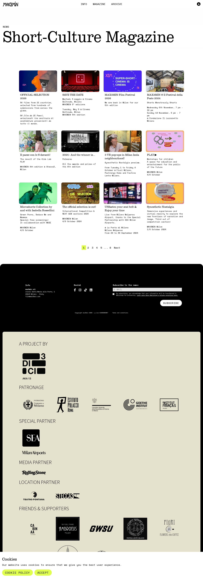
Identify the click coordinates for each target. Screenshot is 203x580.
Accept (43, 573)
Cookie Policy (17, 573)
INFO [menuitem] (84, 4)
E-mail (118, 289)
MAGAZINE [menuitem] (99, 4)
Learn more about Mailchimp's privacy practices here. (157, 295)
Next (117, 247)
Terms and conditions (120, 313)
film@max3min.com (32, 296)
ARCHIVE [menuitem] (116, 4)
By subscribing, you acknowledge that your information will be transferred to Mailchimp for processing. (147, 294)
